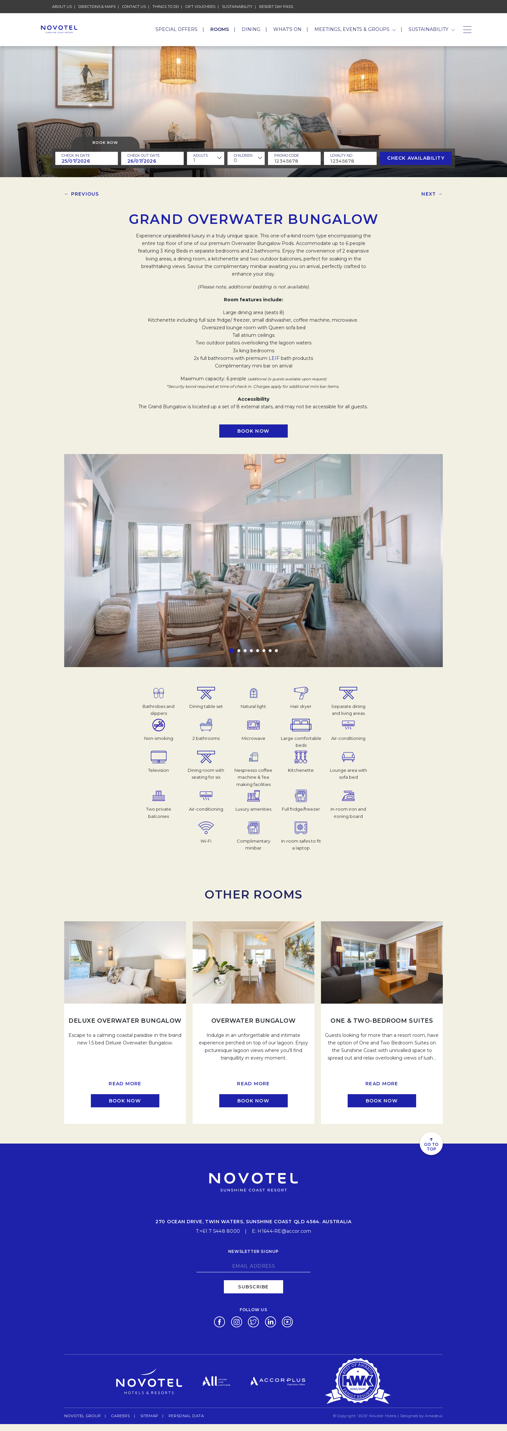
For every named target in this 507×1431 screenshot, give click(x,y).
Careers (118, 1415)
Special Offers (176, 29)
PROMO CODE (286, 155)
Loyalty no (341, 155)
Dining (251, 29)
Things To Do (165, 6)
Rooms (219, 29)
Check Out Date (143, 155)
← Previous (81, 194)
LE (272, 358)
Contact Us (134, 6)
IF (277, 358)
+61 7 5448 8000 (220, 1230)
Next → (432, 194)
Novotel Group (81, 1415)
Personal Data (182, 1415)
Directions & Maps (97, 6)
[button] (231, 650)
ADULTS (200, 155)
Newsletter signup (253, 1250)
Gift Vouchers (200, 6)
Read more (125, 1084)
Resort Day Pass (276, 6)
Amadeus (434, 1415)
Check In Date (76, 155)
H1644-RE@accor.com (284, 1230)
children (243, 155)
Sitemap (146, 1415)
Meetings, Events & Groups (355, 29)
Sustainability (237, 6)
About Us (62, 6)
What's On (287, 29)
